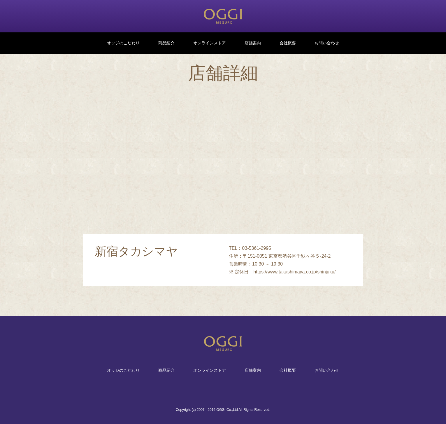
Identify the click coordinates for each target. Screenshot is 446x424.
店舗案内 (253, 43)
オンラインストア (209, 43)
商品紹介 (166, 43)
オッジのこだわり (123, 43)
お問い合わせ (327, 43)
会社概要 (288, 43)
